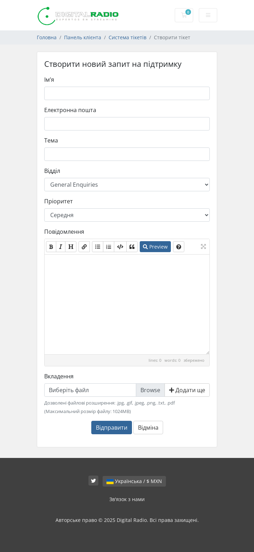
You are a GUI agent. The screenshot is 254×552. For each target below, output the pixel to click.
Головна (47, 37)
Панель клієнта (82, 37)
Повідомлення (64, 232)
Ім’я (49, 79)
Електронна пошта (70, 110)
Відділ (52, 171)
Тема (51, 140)
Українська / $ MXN (134, 481)
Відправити (111, 427)
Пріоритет (58, 201)
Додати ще (187, 390)
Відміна (148, 427)
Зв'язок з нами (127, 499)
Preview (155, 246)
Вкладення (59, 376)
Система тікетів (127, 37)
